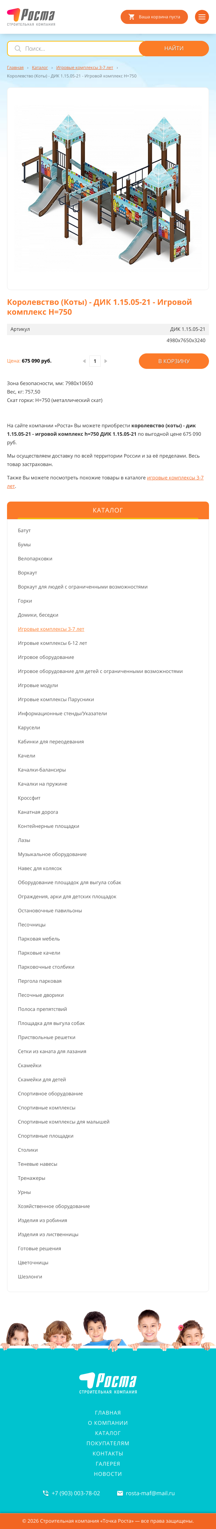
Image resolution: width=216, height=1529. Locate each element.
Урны (24, 1192)
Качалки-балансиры (42, 770)
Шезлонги (30, 1276)
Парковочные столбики (46, 967)
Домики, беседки (38, 615)
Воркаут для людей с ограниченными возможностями (83, 587)
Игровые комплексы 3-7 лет (51, 629)
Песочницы (32, 924)
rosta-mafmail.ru (150, 1493)
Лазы (24, 840)
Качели (26, 756)
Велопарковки (35, 558)
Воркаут (27, 573)
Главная (108, 1412)
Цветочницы (33, 1262)
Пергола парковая (40, 981)
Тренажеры (31, 1178)
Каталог (108, 1433)
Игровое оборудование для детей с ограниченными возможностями (100, 671)
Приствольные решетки (46, 1037)
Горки (25, 601)
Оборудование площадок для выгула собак (69, 882)
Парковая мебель (39, 939)
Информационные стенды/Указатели (62, 713)
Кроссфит (29, 798)
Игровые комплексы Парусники (56, 699)
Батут (24, 530)
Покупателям (108, 1443)
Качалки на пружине (42, 784)
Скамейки (29, 1065)
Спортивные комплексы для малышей (63, 1122)
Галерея (108, 1463)
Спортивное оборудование (50, 1093)
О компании (108, 1423)
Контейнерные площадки (48, 826)
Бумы (24, 544)
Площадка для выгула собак (51, 1023)
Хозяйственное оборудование (54, 1206)
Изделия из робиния (42, 1220)
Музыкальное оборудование (52, 854)
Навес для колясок (40, 868)
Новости (108, 1474)
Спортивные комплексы (46, 1108)
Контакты (108, 1453)
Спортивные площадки (46, 1136)
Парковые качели (39, 953)
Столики (28, 1150)
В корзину (174, 361)
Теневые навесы (38, 1164)
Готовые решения (39, 1248)
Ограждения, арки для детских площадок (67, 896)
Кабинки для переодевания (51, 741)
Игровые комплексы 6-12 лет (52, 643)
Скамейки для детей (42, 1079)
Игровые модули (38, 685)
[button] (108, 188)
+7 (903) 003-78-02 (76, 1493)
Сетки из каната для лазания (52, 1051)
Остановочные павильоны (50, 910)
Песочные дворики (41, 995)
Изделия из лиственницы (48, 1234)
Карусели (29, 727)
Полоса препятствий (42, 1009)
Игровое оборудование (46, 657)
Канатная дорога (38, 812)
